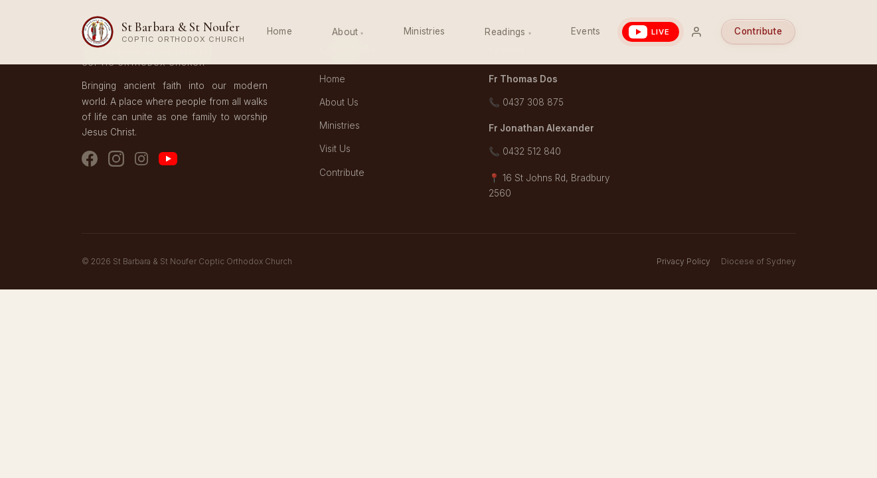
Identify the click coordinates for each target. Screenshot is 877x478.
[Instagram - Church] (116, 161)
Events (586, 31)
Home (279, 31)
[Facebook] (90, 161)
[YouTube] (168, 161)
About (345, 32)
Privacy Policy (683, 261)
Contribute (758, 31)
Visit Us (335, 148)
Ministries (424, 31)
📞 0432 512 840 (525, 151)
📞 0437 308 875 (526, 102)
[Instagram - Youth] (141, 161)
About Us (339, 102)
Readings (505, 32)
